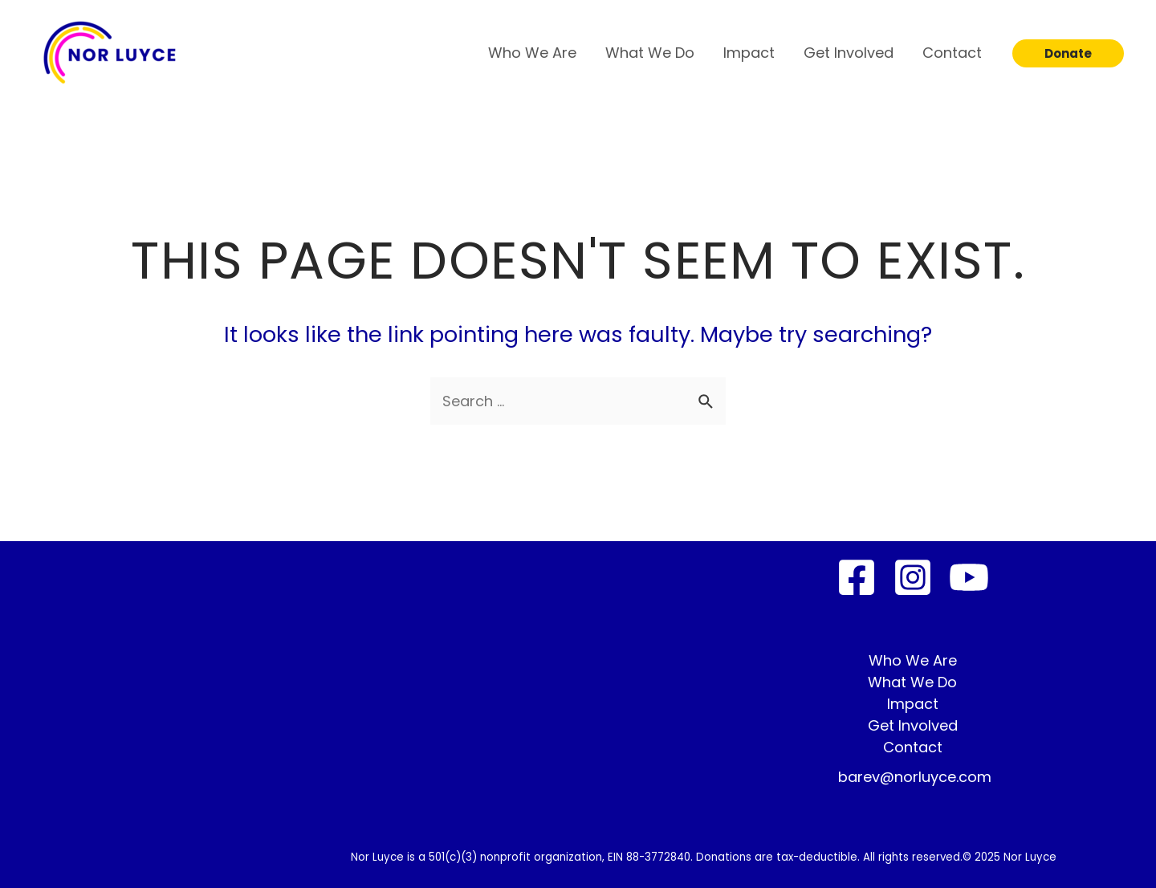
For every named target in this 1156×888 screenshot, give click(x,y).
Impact (749, 53)
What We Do (649, 53)
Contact (952, 53)
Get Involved (848, 53)
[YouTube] (969, 577)
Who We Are (532, 53)
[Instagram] (913, 577)
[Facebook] (856, 577)
